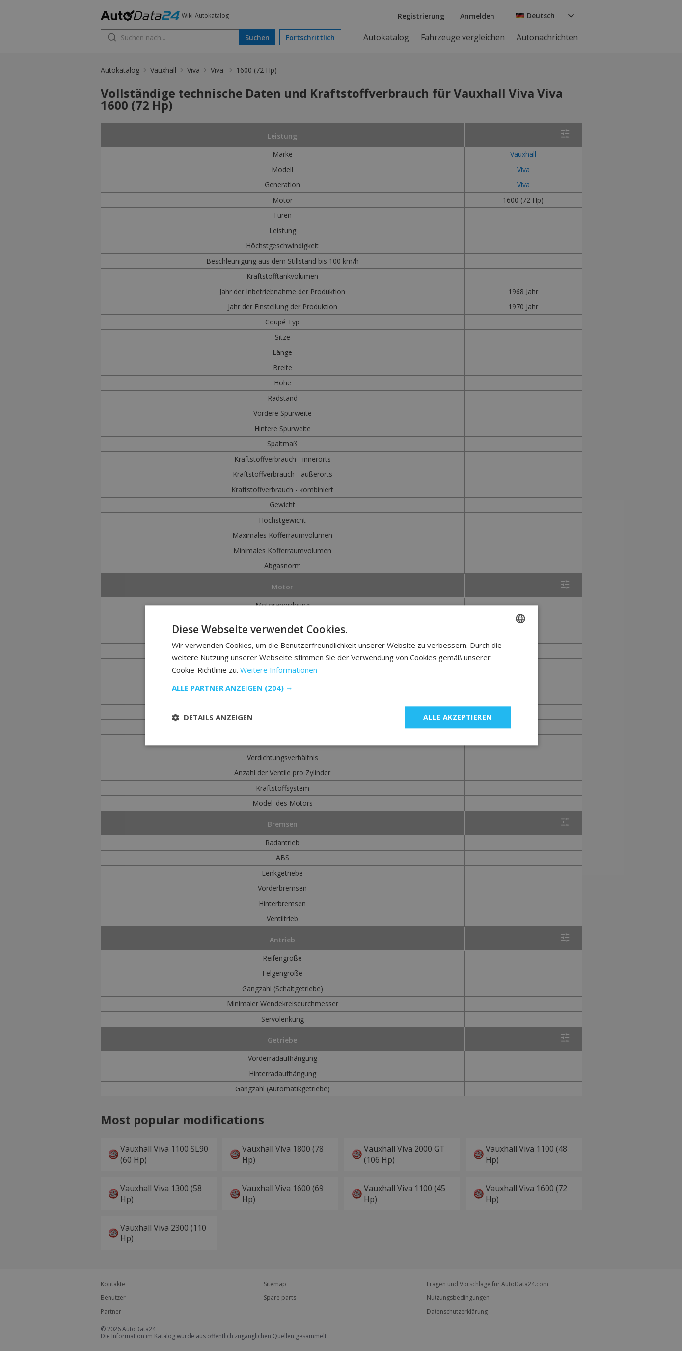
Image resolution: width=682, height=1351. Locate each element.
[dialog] (341, 675)
